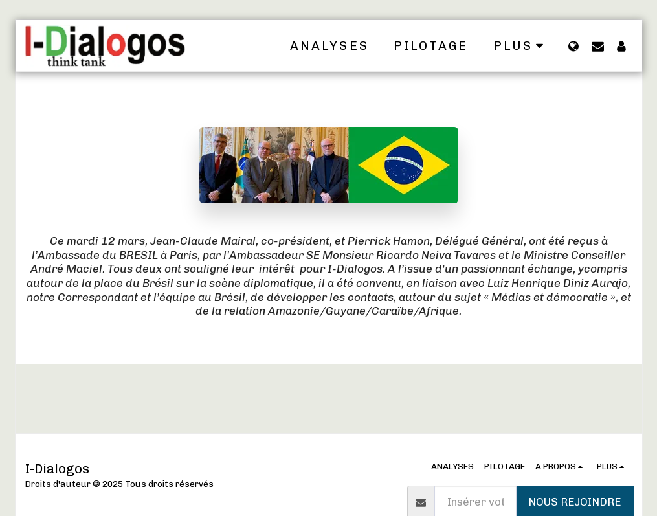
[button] (597, 45)
